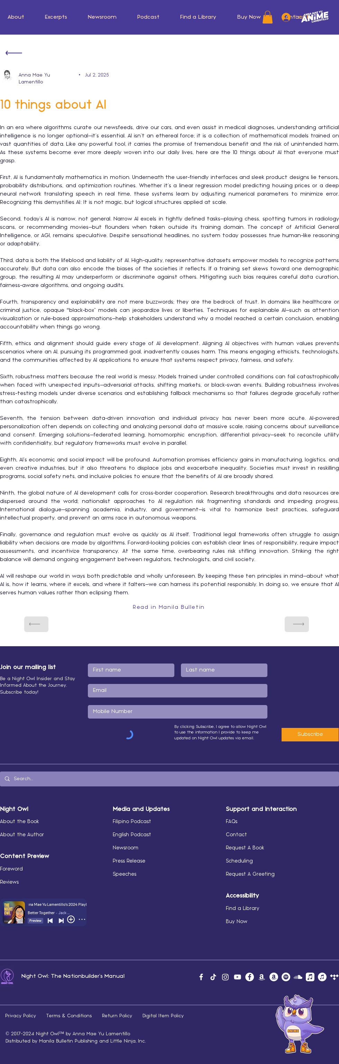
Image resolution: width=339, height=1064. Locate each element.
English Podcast (132, 834)
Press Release (129, 861)
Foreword (11, 869)
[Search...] (169, 779)
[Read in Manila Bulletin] (169, 607)
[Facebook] (201, 977)
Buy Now (236, 921)
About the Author (22, 834)
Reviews (9, 882)
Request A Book (245, 848)
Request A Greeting (250, 874)
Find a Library (242, 908)
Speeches (124, 874)
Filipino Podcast (132, 821)
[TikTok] (213, 977)
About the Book (19, 821)
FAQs (231, 821)
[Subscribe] (310, 734)
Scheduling (239, 861)
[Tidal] (334, 977)
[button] (102, 17)
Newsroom (125, 848)
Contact (236, 834)
